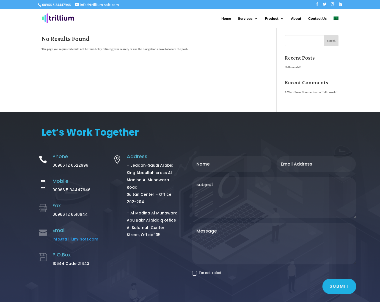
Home (226, 19)
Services (245, 19)
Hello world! (293, 67)
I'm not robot (212, 272)
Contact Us (317, 19)
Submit (344, 286)
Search (331, 41)
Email (59, 230)
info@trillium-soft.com (75, 239)
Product (272, 19)
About (296, 19)
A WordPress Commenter (301, 92)
